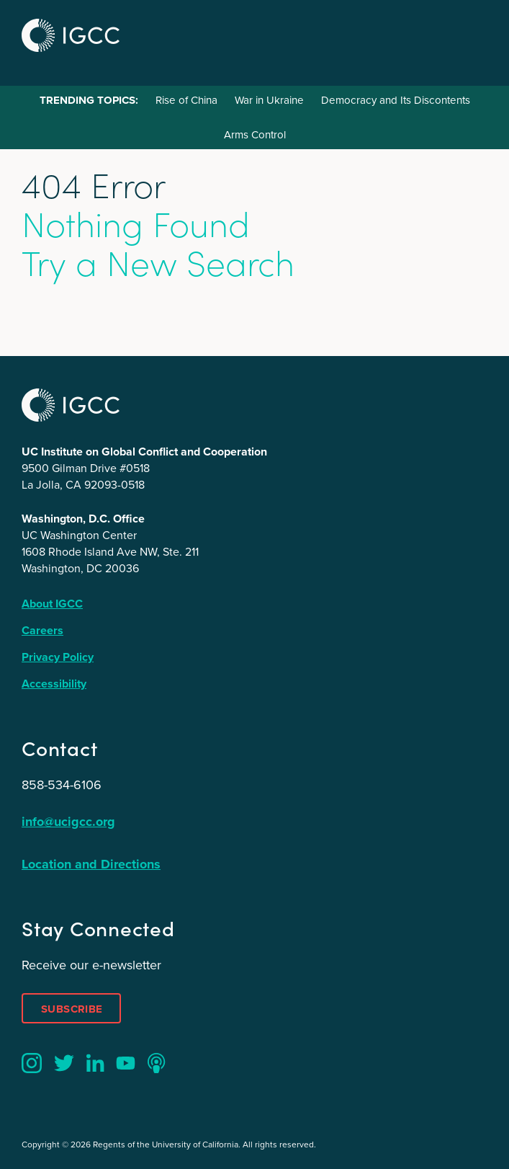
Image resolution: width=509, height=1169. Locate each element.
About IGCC (52, 603)
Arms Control (255, 135)
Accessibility (54, 683)
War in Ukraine (269, 100)
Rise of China (186, 100)
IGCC (71, 35)
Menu (471, 33)
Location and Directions (91, 864)
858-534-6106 (62, 784)
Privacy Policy (58, 657)
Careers (42, 630)
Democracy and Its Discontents (395, 100)
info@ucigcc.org (68, 821)
